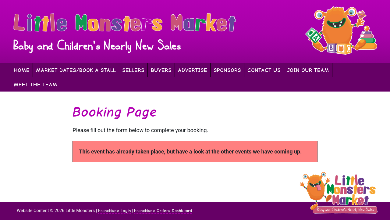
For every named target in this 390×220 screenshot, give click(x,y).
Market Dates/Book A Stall (76, 70)
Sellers (133, 70)
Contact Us (264, 70)
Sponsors (227, 70)
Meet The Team (35, 84)
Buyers (161, 70)
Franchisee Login (114, 210)
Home (22, 70)
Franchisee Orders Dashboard (163, 210)
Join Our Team (308, 70)
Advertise (192, 70)
